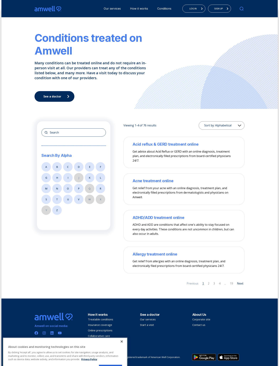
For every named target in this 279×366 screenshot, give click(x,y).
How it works (139, 8)
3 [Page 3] (214, 283)
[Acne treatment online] (184, 180)
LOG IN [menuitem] (197, 8)
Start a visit (147, 325)
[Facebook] (36, 333)
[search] (241, 8)
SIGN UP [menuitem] (222, 8)
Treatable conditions (100, 319)
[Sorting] (221, 125)
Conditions (164, 8)
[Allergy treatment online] (184, 254)
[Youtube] (60, 333)
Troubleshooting (98, 341)
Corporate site (201, 319)
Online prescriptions (100, 330)
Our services (112, 8)
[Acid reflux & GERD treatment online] (184, 144)
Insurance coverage (100, 325)
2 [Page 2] (208, 283)
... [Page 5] (225, 283)
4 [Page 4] (219, 283)
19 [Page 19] (231, 283)
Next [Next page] (240, 283)
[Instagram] (44, 333)
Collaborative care (99, 336)
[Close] (122, 361)
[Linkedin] (52, 333)
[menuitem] (112, 8)
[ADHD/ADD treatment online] (184, 217)
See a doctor (57, 96)
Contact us (198, 325)
